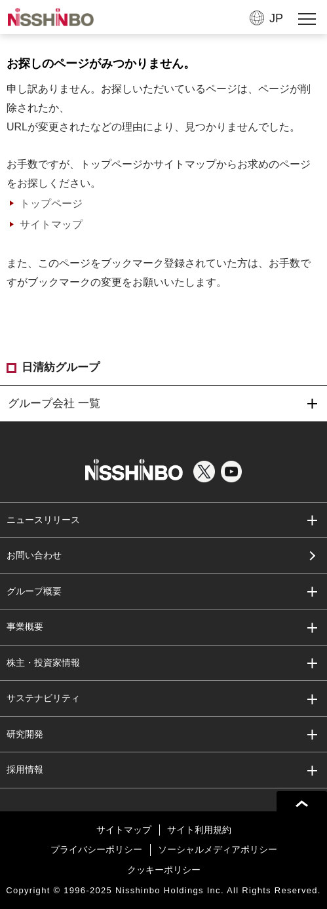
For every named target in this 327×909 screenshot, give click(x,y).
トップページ (51, 203)
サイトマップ (51, 224)
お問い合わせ (34, 555)
